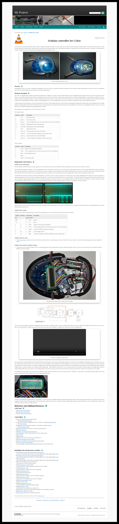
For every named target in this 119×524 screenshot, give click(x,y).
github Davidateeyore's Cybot (24, 483)
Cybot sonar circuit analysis (24, 410)
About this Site (45, 500)
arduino (25, 32)
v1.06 (19, 247)
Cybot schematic (23, 423)
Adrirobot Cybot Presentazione (24, 425)
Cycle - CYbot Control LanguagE (25, 442)
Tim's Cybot (20, 491)
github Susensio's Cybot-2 (23, 477)
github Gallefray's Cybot (23, 486)
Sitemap (99, 26)
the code (56, 454)
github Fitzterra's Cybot (23, 467)
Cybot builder (21, 433)
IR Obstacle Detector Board (25, 420)
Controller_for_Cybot (33, 32)
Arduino (16, 26)
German (48, 422)
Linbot (19, 461)
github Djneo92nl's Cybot (23, 471)
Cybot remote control (24, 427)
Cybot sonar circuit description (24, 413)
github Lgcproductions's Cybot (24, 480)
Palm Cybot (20, 437)
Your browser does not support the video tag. (59, 342)
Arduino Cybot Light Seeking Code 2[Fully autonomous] (30, 455)
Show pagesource (81, 508)
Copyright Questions (54, 500)
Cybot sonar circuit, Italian (24, 411)
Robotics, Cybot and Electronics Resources (27, 431)
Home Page (39, 500)
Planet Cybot (20, 436)
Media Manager (91, 26)
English (53, 422)
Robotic (36, 26)
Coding (22, 26)
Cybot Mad (20, 434)
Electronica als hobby (22, 428)
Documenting (29, 26)
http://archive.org (41, 495)
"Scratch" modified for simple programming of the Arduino (31, 440)
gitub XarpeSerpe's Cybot (23, 464)
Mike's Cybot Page (22, 430)
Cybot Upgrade (21, 458)
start (22, 32)
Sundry (41, 26)
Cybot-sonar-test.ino (22, 240)
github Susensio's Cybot (23, 474)
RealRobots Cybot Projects (24, 489)
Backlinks (96, 508)
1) (24, 34)
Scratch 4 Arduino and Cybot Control (26, 439)
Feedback (89, 508)
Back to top (102, 508)
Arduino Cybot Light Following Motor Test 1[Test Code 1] (31, 452)
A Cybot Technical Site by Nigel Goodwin (27, 419)
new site (27, 461)
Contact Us (62, 500)
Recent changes (82, 26)
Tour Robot (20, 492)
